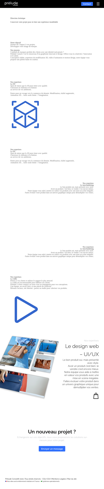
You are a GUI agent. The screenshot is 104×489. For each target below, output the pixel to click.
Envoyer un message (52, 448)
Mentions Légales (59, 479)
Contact (87, 4)
